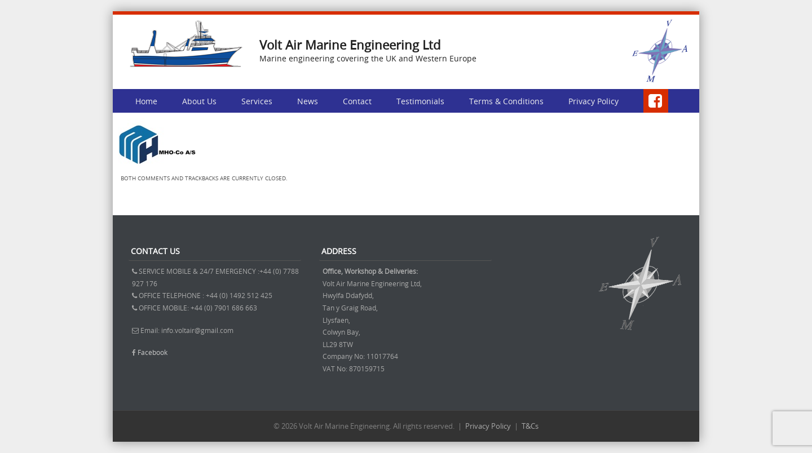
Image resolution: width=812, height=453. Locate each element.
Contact (357, 101)
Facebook (152, 352)
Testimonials (420, 101)
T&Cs (530, 426)
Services (256, 101)
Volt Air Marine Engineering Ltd (349, 45)
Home (146, 101)
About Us (199, 101)
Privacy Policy (593, 101)
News (307, 101)
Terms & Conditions (506, 101)
